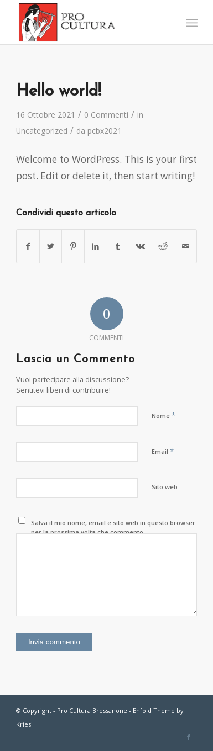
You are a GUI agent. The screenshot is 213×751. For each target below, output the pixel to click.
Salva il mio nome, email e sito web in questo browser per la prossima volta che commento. (113, 527)
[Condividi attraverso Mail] (185, 246)
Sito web (165, 487)
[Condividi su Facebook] (28, 246)
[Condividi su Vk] (140, 246)
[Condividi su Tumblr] (118, 246)
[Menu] (190, 22)
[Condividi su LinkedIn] (96, 246)
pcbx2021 (104, 130)
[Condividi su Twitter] (51, 246)
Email (163, 451)
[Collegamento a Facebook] (188, 737)
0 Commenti (106, 114)
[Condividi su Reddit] (163, 246)
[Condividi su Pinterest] (73, 246)
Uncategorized (41, 130)
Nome (163, 415)
